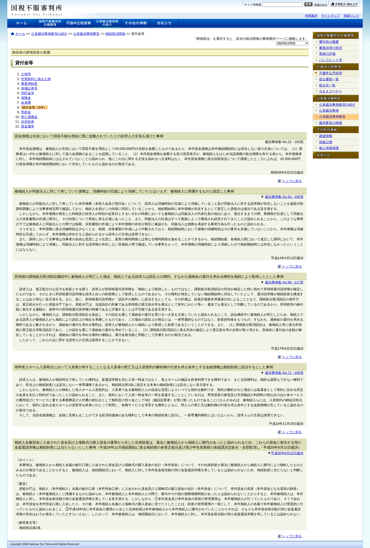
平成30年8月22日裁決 (287, 453)
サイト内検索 (252, 4)
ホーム (20, 34)
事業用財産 (29, 84)
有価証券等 (29, 88)
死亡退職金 (29, 117)
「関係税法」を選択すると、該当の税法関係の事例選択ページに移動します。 (251, 39)
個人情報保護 (329, 148)
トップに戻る (292, 181)
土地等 (26, 74)
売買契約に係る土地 (36, 79)
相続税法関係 (115, 34)
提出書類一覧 (329, 79)
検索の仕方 (320, 4)
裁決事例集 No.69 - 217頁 (284, 282)
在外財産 (27, 121)
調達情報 (325, 136)
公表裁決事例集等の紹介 (49, 34)
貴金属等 (27, 126)
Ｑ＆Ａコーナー (330, 91)
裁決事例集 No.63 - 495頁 (284, 197)
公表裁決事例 (329, 110)
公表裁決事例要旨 (86, 34)
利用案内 (311, 15)
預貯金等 (27, 93)
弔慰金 (26, 112)
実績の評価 (327, 54)
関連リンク (351, 15)
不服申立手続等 (330, 73)
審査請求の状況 (330, 48)
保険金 (26, 98)
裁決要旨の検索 (330, 123)
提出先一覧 (327, 85)
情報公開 (325, 142)
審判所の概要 (329, 42)
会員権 (26, 102)
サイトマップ (330, 15)
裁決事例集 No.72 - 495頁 (284, 373)
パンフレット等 (330, 60)
